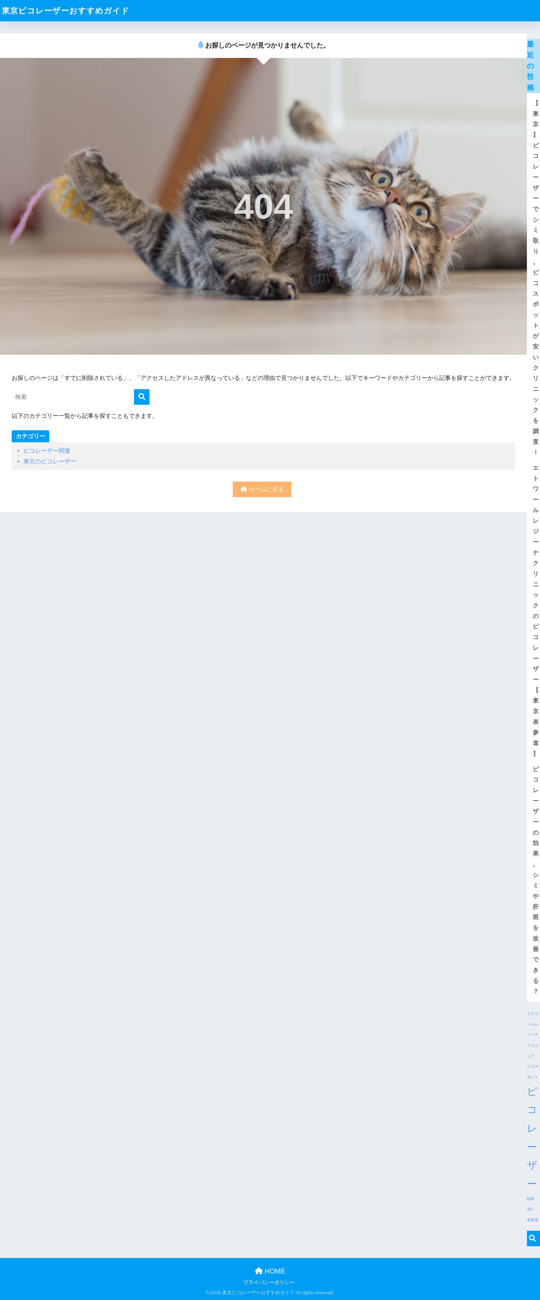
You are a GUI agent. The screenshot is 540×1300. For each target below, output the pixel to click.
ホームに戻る (262, 489)
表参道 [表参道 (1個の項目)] (532, 1220)
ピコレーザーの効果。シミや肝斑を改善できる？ (535, 880)
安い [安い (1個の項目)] (530, 1209)
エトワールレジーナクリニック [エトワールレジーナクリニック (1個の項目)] (532, 1034)
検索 (532, 1238)
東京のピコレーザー (49, 461)
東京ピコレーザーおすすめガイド (65, 10)
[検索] (141, 397)
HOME (270, 1271)
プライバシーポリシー (269, 1282)
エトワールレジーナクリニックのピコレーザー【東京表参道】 (535, 611)
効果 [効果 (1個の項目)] (530, 1199)
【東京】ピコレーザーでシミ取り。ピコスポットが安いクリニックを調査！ (535, 278)
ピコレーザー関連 (46, 450)
